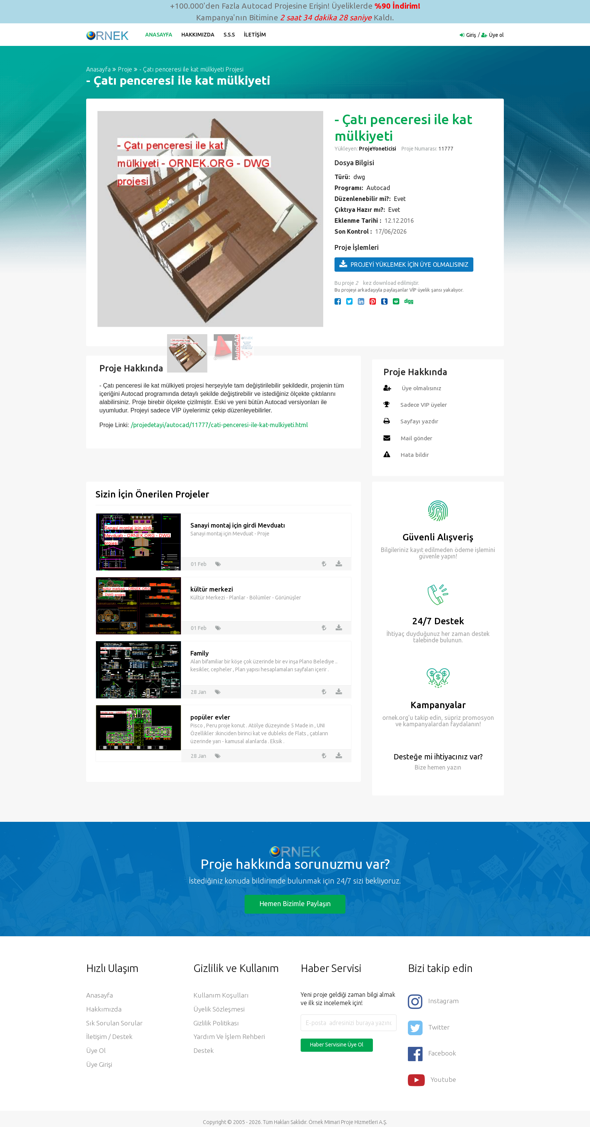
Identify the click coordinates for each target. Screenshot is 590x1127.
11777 (445, 149)
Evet (400, 198)
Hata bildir (415, 454)
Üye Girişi (99, 1067)
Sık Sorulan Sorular (114, 1024)
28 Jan (198, 691)
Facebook (432, 1049)
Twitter (429, 1025)
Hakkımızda (199, 35)
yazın (453, 766)
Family (199, 652)
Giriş (471, 35)
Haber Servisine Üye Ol (336, 1045)
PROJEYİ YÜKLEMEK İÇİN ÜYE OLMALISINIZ (403, 264)
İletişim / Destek (110, 1038)
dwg (359, 176)
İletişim (256, 35)
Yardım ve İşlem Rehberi (230, 1038)
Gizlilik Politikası (216, 1024)
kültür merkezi (211, 588)
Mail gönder (417, 437)
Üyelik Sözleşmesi (219, 1010)
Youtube (432, 1074)
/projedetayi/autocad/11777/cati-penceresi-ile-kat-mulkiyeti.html (219, 424)
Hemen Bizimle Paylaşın (295, 903)
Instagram (433, 1000)
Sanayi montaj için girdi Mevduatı (237, 524)
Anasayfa (159, 35)
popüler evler (210, 716)
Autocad (378, 187)
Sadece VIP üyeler (424, 404)
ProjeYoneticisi (377, 149)
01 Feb (199, 563)
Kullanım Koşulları (221, 995)
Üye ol (496, 35)
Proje (125, 69)
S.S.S (230, 35)
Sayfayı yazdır (419, 421)
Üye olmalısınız (422, 388)
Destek (204, 1053)
